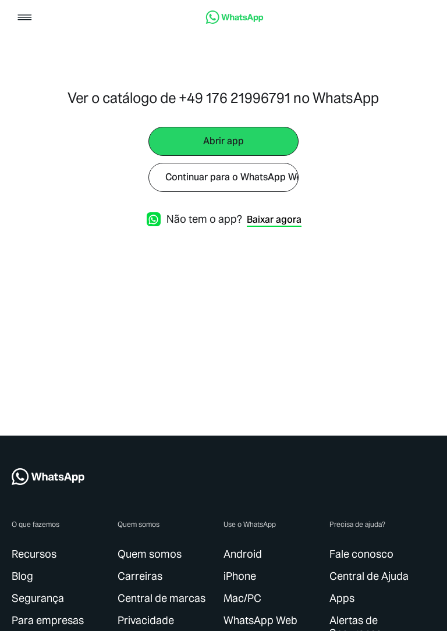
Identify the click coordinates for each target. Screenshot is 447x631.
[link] (234, 21)
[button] (25, 18)
